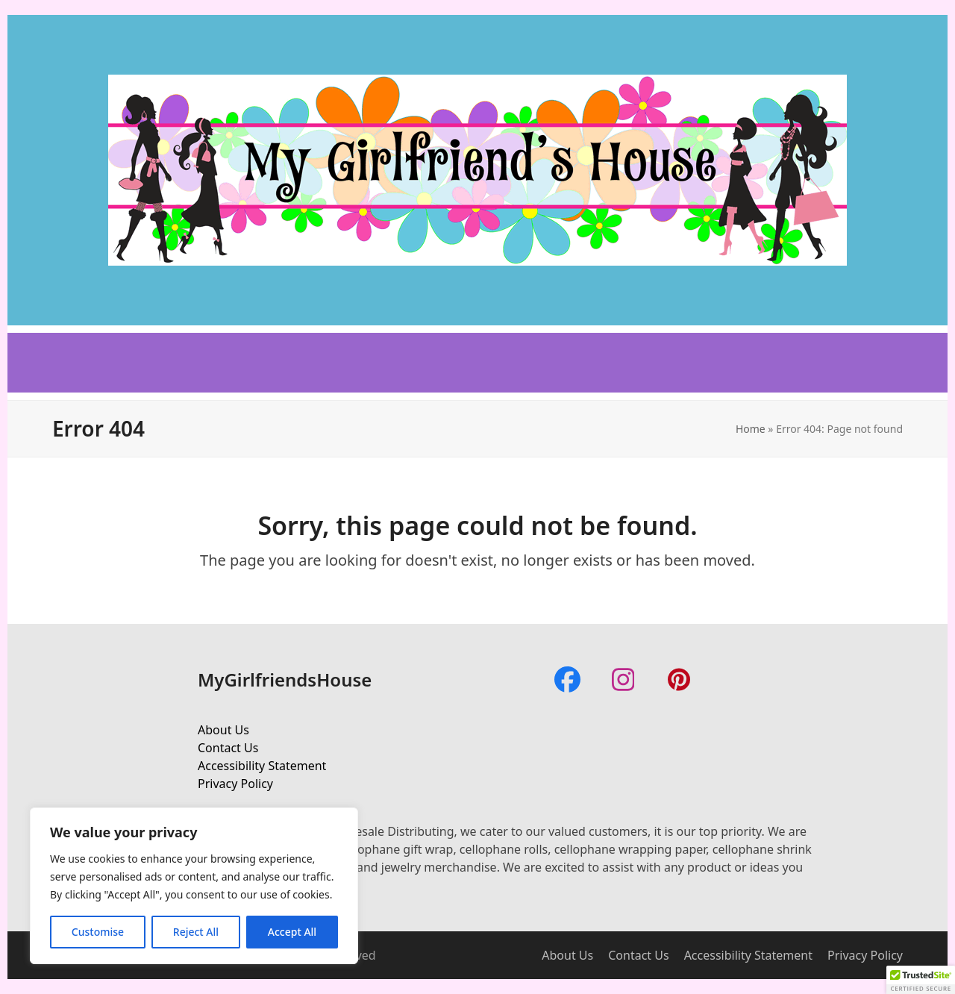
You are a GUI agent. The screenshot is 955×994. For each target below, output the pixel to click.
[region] (194, 885)
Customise (98, 932)
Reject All (196, 932)
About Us (223, 730)
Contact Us (228, 748)
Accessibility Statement (262, 765)
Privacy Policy (235, 783)
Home (750, 429)
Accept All (292, 932)
